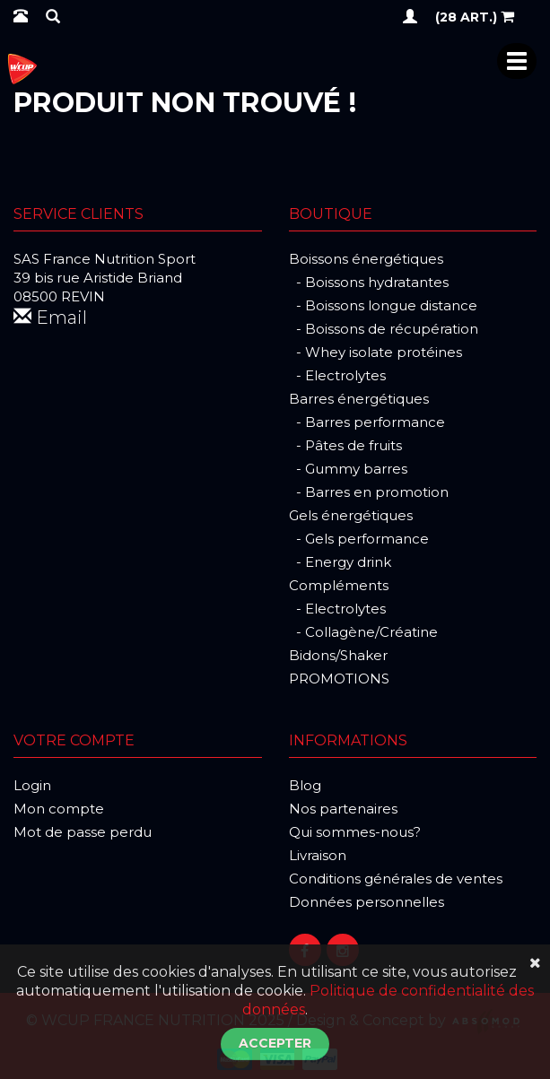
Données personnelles (366, 901)
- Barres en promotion (369, 491)
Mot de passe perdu (82, 831)
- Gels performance (359, 538)
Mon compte (58, 808)
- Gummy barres (348, 468)
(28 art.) (474, 15)
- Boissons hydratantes (369, 282)
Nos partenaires (343, 808)
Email (50, 317)
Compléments (338, 585)
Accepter (275, 1043)
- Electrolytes (337, 375)
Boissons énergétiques (366, 258)
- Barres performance (367, 422)
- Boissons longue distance (383, 305)
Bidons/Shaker (338, 655)
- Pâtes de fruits (345, 445)
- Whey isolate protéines (375, 352)
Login (32, 785)
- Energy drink (340, 561)
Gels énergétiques (351, 515)
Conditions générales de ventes (395, 878)
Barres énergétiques (359, 398)
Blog (305, 785)
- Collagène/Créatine (363, 631)
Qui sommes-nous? (355, 831)
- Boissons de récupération (383, 328)
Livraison (317, 855)
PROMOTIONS (339, 678)
